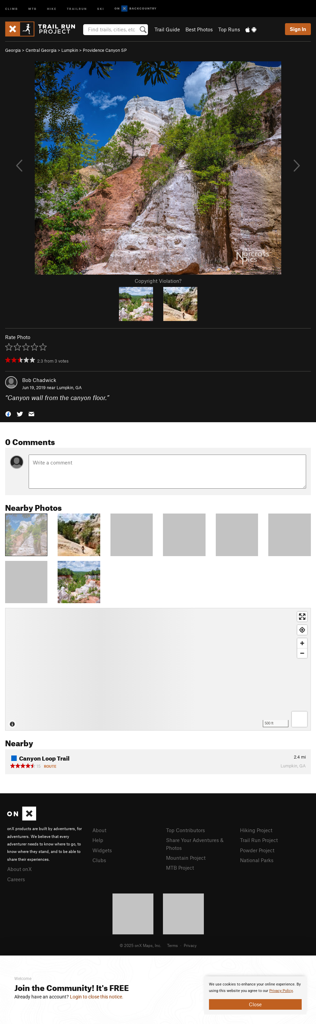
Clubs (99, 860)
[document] (255, 995)
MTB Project (180, 868)
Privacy (190, 945)
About (99, 830)
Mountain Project (186, 858)
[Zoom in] (302, 643)
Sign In (298, 29)
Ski (100, 8)
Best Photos (199, 29)
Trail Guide (167, 29)
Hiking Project (256, 830)
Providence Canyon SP (105, 50)
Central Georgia (41, 50)
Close (255, 1004)
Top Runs (229, 29)
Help (97, 840)
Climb (11, 8)
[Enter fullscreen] (302, 617)
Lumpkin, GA (69, 387)
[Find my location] (302, 630)
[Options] (299, 719)
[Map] (158, 669)
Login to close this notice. (96, 996)
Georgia (13, 50)
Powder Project (257, 850)
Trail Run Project (259, 840)
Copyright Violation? (158, 281)
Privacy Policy (281, 991)
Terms (172, 945)
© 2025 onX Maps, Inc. (140, 945)
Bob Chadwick (39, 380)
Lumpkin (69, 50)
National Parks (256, 860)
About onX (19, 869)
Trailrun (77, 8)
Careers (16, 879)
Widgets (102, 850)
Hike (52, 8)
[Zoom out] (302, 653)
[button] (8, 413)
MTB (32, 8)
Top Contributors (185, 830)
